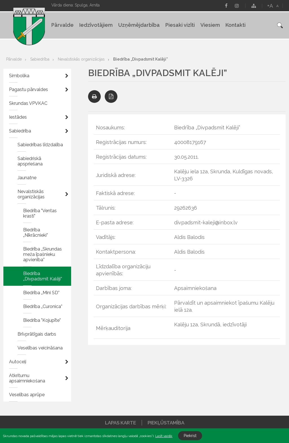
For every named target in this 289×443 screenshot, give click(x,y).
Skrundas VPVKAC (28, 103)
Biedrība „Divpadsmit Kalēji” (140, 59)
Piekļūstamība (166, 423)
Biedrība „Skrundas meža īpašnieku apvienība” (42, 254)
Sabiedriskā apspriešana (30, 161)
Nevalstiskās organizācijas (81, 59)
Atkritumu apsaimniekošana (27, 378)
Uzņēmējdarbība (139, 25)
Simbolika (19, 75)
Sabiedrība (39, 59)
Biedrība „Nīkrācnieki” (35, 232)
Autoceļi (17, 361)
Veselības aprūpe (27, 394)
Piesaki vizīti (180, 25)
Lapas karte (120, 423)
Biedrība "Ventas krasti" (40, 213)
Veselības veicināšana (40, 348)
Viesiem (210, 25)
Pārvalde (62, 25)
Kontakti (235, 25)
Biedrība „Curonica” (42, 306)
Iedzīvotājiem (96, 25)
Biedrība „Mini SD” (41, 292)
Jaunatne (26, 177)
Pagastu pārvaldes (28, 89)
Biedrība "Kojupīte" (42, 320)
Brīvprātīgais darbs (36, 334)
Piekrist (190, 435)
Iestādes (18, 117)
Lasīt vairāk (163, 436)
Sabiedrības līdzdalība (40, 144)
